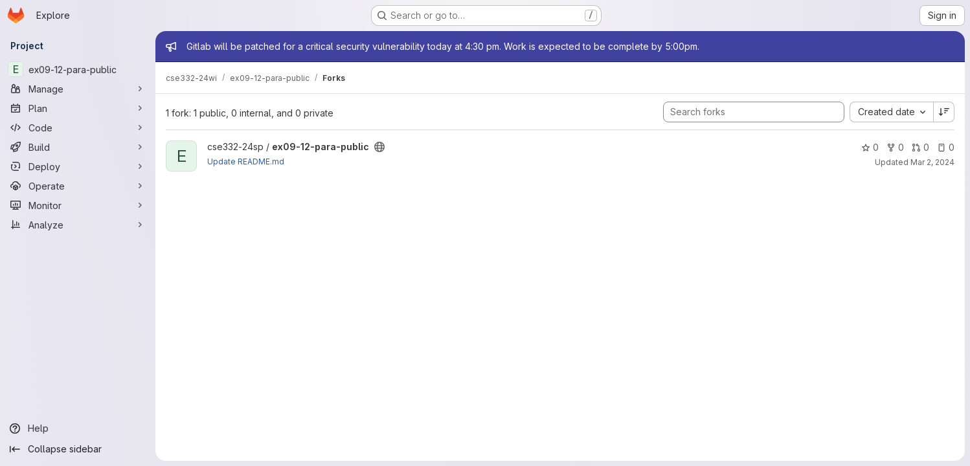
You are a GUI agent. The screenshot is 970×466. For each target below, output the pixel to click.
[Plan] (77, 108)
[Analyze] (77, 225)
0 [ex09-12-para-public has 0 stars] (870, 147)
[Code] (77, 127)
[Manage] (77, 89)
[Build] (77, 147)
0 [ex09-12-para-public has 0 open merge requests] (920, 147)
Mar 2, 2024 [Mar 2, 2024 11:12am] (932, 162)
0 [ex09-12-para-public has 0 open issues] (945, 147)
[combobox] (891, 112)
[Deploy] (77, 166)
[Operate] (77, 186)
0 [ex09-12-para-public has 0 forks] (895, 147)
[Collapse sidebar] (77, 449)
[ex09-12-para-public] (77, 69)
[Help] (77, 428)
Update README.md (245, 161)
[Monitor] (77, 205)
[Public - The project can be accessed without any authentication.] (379, 147)
